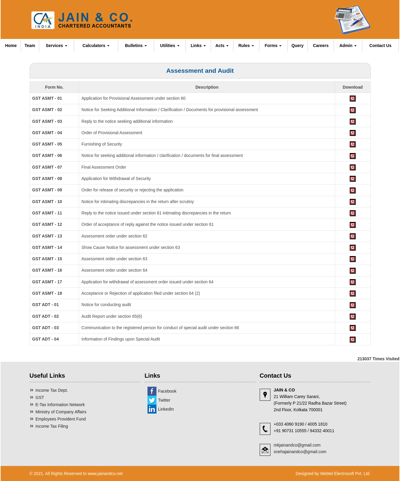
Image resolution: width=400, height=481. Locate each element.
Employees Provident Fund (61, 419)
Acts (222, 45)
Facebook (167, 391)
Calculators (96, 45)
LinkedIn (166, 409)
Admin (348, 45)
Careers (320, 45)
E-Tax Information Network (60, 404)
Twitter (164, 400)
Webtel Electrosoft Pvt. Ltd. (345, 473)
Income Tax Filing (52, 426)
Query (297, 45)
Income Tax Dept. (52, 390)
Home (11, 45)
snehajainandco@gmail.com (300, 451)
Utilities (169, 45)
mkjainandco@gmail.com (297, 445)
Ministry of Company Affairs (61, 411)
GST (40, 397)
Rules (246, 45)
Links (198, 45)
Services (56, 45)
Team (30, 45)
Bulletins (136, 45)
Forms (273, 45)
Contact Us (380, 45)
